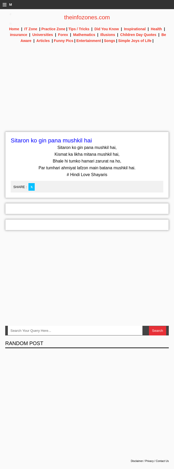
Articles (43, 41)
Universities (42, 35)
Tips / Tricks (78, 29)
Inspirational (135, 29)
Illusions (107, 35)
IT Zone (30, 29)
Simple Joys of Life (135, 41)
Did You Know (106, 29)
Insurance (18, 35)
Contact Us (162, 461)
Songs (109, 41)
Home (14, 29)
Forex (63, 35)
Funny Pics (63, 41)
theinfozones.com (87, 17)
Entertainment (88, 41)
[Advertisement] (87, 95)
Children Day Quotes (138, 35)
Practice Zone (53, 29)
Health (156, 29)
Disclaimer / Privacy (142, 461)
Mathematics (84, 35)
